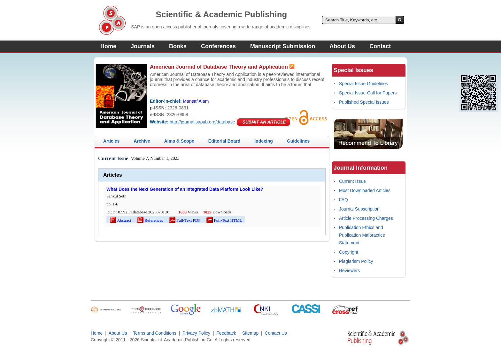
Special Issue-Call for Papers (368, 92)
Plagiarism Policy (356, 261)
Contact (380, 46)
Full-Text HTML (223, 220)
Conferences (218, 46)
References (149, 220)
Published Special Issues (364, 102)
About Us (342, 46)
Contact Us (276, 333)
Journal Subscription (359, 209)
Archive (142, 141)
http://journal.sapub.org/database (202, 121)
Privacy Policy (196, 333)
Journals (143, 46)
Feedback (226, 333)
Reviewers (349, 270)
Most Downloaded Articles (364, 190)
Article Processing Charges (366, 218)
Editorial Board (224, 141)
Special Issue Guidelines (363, 83)
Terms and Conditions (154, 333)
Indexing (263, 141)
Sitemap (250, 333)
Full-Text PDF (184, 220)
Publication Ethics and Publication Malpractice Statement (362, 235)
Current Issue (352, 181)
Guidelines (298, 141)
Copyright (348, 252)
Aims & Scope (179, 141)
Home (108, 46)
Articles (111, 141)
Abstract (120, 220)
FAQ (343, 199)
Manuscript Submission (282, 46)
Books (178, 46)
